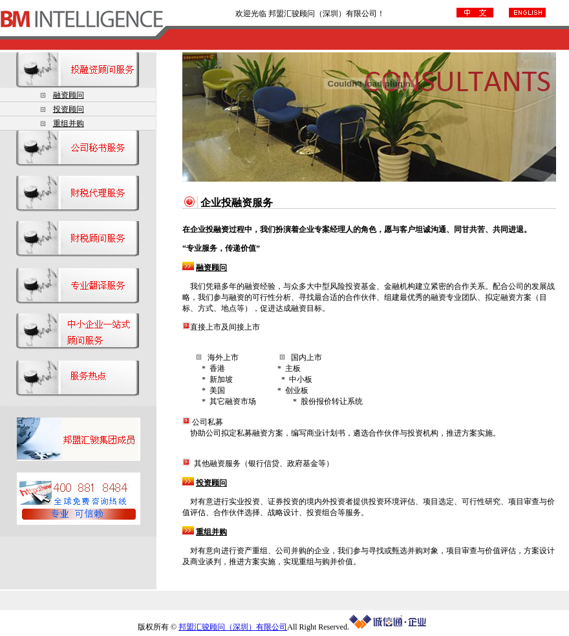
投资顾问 (68, 109)
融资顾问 (68, 95)
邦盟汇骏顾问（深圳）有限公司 (232, 626)
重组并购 (68, 123)
